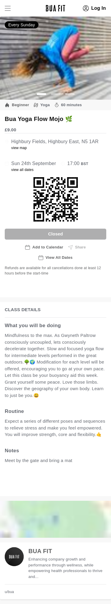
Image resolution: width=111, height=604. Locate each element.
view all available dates (34, 485)
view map (19, 148)
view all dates (22, 170)
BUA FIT (40, 551)
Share (77, 247)
